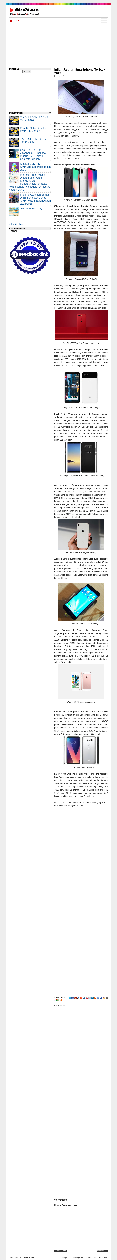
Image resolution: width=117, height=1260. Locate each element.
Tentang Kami (78, 1258)
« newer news (60, 1251)
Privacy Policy (91, 1258)
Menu (104, 21)
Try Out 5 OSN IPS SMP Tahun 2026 (34, 119)
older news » (102, 1251)
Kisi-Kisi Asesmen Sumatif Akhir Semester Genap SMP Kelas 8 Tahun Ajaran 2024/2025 (35, 199)
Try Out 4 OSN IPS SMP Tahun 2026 (34, 140)
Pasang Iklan (65, 1258)
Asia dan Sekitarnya (32, 208)
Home (17, 21)
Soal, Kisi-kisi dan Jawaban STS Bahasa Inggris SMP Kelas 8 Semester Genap (33, 154)
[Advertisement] (58, 46)
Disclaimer (103, 1258)
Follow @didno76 (16, 224)
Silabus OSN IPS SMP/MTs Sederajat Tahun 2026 (35, 166)
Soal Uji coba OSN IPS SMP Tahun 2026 (33, 130)
